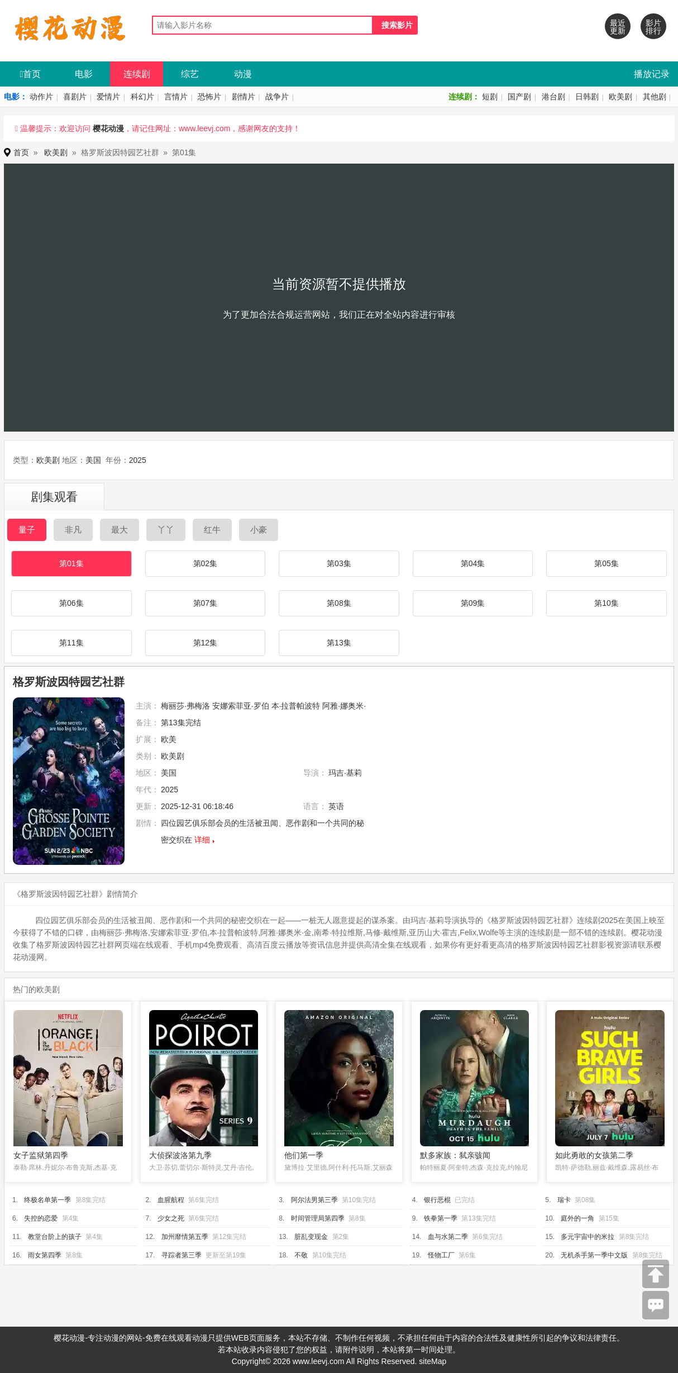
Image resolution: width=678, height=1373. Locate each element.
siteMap (432, 1361)
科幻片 (142, 96)
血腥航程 (170, 1200)
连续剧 (136, 74)
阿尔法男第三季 (314, 1200)
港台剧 (553, 96)
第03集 (339, 563)
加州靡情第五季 (184, 1237)
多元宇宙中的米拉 (587, 1237)
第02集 (205, 563)
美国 (93, 460)
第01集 (71, 563)
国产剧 (519, 96)
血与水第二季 (448, 1237)
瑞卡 (564, 1200)
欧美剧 (620, 96)
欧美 (168, 739)
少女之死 (170, 1218)
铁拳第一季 (440, 1218)
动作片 (41, 96)
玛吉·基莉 (345, 772)
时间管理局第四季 (318, 1218)
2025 (137, 460)
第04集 (473, 563)
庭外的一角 (577, 1218)
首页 (30, 74)
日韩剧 (587, 96)
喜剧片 (75, 96)
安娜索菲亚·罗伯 (240, 705)
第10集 (606, 603)
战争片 (277, 96)
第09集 (473, 603)
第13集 (339, 642)
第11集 (71, 642)
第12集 (205, 642)
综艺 (190, 74)
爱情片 (108, 96)
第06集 (71, 603)
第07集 (205, 603)
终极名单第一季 (47, 1200)
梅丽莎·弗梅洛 (185, 705)
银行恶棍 (437, 1200)
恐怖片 (209, 96)
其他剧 (654, 96)
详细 (202, 839)
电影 (84, 74)
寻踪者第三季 (181, 1255)
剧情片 (243, 96)
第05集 (606, 563)
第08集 (339, 603)
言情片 (176, 96)
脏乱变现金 (311, 1237)
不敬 (301, 1255)
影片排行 (653, 26)
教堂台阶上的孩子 (55, 1237)
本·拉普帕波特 (296, 705)
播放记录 (652, 74)
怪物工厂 (441, 1255)
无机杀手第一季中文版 (594, 1255)
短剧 (490, 96)
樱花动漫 (108, 128)
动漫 (243, 74)
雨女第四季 (44, 1255)
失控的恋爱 (41, 1218)
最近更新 (618, 26)
